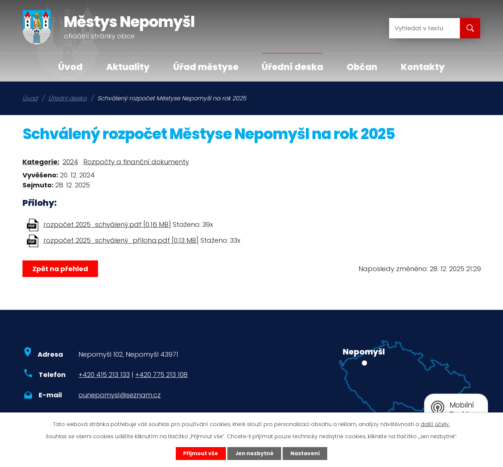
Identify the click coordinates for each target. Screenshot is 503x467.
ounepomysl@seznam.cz (119, 394)
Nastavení (305, 453)
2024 (70, 161)
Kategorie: (40, 161)
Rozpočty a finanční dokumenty (136, 161)
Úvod (70, 67)
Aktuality (128, 67)
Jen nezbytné (254, 453)
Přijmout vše (200, 453)
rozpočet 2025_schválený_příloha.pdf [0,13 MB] (121, 240)
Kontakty (423, 67)
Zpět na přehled (60, 268)
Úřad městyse (205, 67)
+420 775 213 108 (161, 374)
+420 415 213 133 (104, 374)
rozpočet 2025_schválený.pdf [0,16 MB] (107, 224)
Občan (362, 67)
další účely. (435, 424)
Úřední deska (292, 67)
